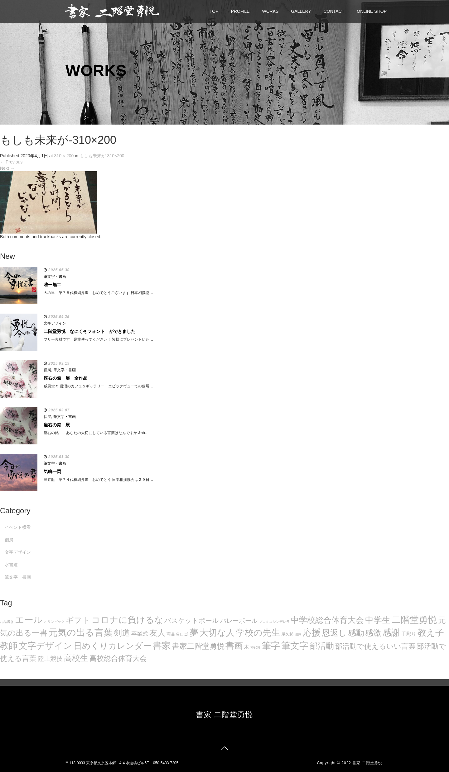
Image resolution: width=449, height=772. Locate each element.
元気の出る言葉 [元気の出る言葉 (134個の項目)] (81, 632)
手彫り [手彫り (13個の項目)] (408, 634)
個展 (47, 370)
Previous (11, 161)
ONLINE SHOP (372, 11)
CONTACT (334, 11)
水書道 (11, 564)
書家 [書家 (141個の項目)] (162, 646)
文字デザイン (55, 323)
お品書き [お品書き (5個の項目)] (7, 621)
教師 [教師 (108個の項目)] (8, 646)
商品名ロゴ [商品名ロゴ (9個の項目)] (177, 634)
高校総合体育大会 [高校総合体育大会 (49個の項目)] (118, 658)
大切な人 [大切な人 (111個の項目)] (217, 632)
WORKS (270, 11)
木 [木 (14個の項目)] (246, 647)
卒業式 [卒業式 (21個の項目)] (139, 633)
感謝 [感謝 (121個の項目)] (391, 632)
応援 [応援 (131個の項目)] (312, 632)
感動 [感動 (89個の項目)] (356, 632)
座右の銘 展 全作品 (65, 378)
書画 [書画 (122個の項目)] (234, 646)
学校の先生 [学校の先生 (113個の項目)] (258, 632)
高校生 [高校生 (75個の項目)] (76, 658)
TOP (214, 11)
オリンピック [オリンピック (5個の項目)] (54, 621)
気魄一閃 (52, 471)
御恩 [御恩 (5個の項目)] (298, 634)
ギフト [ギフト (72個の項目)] (78, 620)
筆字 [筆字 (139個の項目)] (271, 646)
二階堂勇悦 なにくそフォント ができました (89, 331)
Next (7, 168)
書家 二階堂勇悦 (224, 714)
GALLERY (301, 11)
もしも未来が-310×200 (102, 155)
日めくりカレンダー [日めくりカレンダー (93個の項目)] (113, 646)
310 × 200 (64, 155)
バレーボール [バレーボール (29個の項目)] (239, 620)
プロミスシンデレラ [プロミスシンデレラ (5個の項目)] (274, 621)
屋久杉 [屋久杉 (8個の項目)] (287, 634)
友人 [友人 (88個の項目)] (157, 632)
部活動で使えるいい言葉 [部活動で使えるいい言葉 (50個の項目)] (375, 646)
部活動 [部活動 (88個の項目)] (322, 646)
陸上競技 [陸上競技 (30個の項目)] (50, 658)
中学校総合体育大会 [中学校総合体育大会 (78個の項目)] (327, 620)
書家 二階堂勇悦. (368, 763)
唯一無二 (52, 284)
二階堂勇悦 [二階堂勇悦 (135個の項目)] (414, 620)
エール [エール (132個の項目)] (29, 620)
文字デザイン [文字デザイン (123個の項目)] (45, 646)
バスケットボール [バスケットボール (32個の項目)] (191, 620)
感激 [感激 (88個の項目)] (373, 632)
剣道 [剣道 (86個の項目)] (122, 632)
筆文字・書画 (55, 276)
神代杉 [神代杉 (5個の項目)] (255, 647)
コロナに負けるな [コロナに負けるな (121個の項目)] (127, 620)
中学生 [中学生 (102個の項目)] (377, 620)
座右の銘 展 (57, 424)
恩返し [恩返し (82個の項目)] (334, 632)
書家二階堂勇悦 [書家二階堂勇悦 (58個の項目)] (198, 646)
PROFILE (240, 11)
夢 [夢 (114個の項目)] (194, 632)
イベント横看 (18, 527)
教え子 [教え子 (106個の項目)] (431, 632)
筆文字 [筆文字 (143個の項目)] (294, 645)
